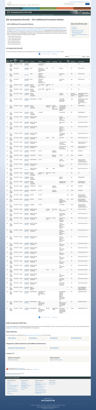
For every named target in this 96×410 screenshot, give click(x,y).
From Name (54, 61)
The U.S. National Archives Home (23, 4)
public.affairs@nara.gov (58, 359)
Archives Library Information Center (12, 392)
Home (8, 14)
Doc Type (32, 61)
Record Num (11, 61)
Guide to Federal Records (40, 386)
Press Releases (54, 348)
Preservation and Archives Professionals (26, 386)
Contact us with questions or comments (13, 374)
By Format (9, 383)
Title (60, 61)
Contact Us (87, 1)
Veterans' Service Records (30, 8)
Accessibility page (35, 369)
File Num (40, 61)
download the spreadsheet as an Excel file (49, 51)
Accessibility (38, 405)
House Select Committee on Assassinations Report (78, 32)
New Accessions (52, 383)
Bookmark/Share (80, 1)
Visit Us (65, 8)
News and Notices (52, 382)
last (56, 54)
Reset (88, 56)
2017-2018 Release (76, 338)
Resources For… (25, 380)
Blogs (52, 400)
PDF (26, 65)
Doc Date (27, 61)
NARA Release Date (16, 60)
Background (74, 28)
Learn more (85, 407)
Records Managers (24, 387)
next (53, 54)
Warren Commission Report (78, 30)
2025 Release (12, 338)
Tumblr (48, 400)
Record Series (81, 61)
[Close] (94, 398)
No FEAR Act (59, 405)
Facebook (42, 400)
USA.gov (63, 405)
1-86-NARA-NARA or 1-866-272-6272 (48, 408)
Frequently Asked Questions (16, 348)
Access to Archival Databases (12, 389)
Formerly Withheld (22, 61)
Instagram (46, 400)
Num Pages (68, 61)
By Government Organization (12, 385)
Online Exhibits (10, 393)
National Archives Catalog (12, 386)
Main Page (74, 27)
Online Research (11, 380)
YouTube (50, 400)
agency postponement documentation (33, 335)
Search (87, 4)
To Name (48, 61)
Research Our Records (13, 8)
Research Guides (39, 380)
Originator (73, 61)
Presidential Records (11, 388)
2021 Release (54, 338)
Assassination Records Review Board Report (79, 35)
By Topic (8, 382)
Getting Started (38, 382)
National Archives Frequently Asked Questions (40, 384)
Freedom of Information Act (51, 405)
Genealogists (23, 382)
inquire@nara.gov (14, 359)
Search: (67, 56)
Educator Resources (48, 8)
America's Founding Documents (82, 8)
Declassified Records (39, 387)
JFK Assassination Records (24, 14)
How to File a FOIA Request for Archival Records (40, 393)
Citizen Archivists (73, 1)
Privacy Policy (43, 405)
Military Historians (24, 383)
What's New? (52, 380)
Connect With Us (48, 398)
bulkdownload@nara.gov (15, 327)
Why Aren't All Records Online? (40, 390)
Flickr (54, 400)
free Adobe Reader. (20, 368)
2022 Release (33, 338)
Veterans (22, 389)
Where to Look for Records (40, 389)
